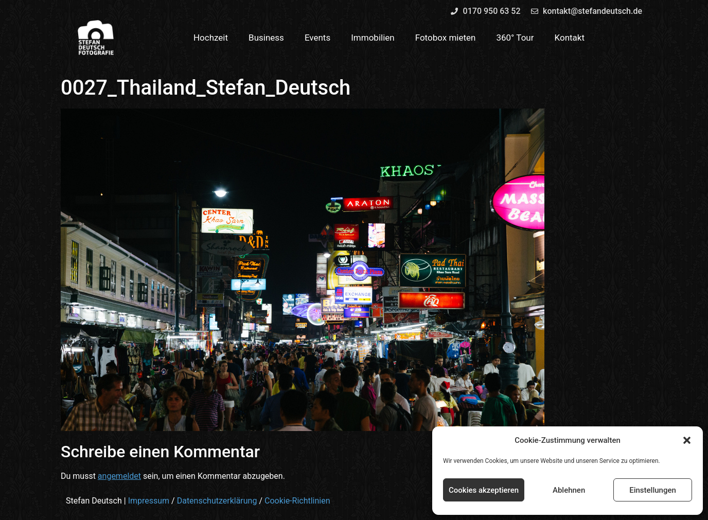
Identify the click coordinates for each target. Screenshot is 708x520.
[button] (687, 440)
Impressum (149, 501)
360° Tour (515, 37)
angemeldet (119, 476)
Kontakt (570, 37)
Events (317, 37)
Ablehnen (569, 490)
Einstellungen (652, 490)
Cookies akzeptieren (484, 490)
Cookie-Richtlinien (297, 501)
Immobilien (373, 37)
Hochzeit (210, 37)
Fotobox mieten (445, 37)
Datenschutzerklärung (217, 501)
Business (266, 37)
